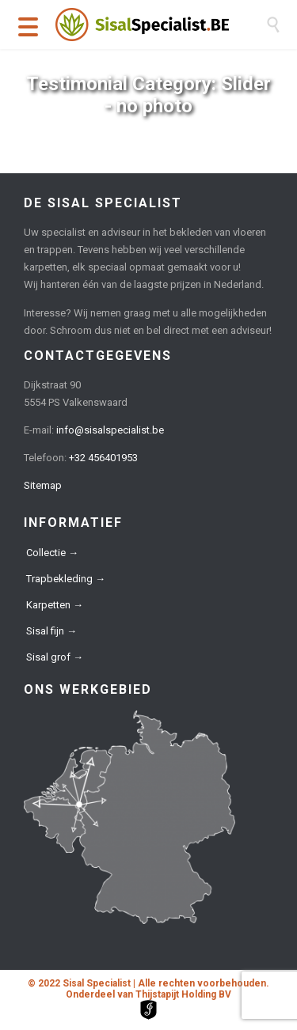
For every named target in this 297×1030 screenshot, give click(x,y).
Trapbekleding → (65, 579)
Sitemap (43, 485)
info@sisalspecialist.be (110, 430)
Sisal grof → (54, 657)
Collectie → (52, 553)
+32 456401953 (103, 458)
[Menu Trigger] (28, 25)
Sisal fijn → (51, 631)
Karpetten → (54, 605)
